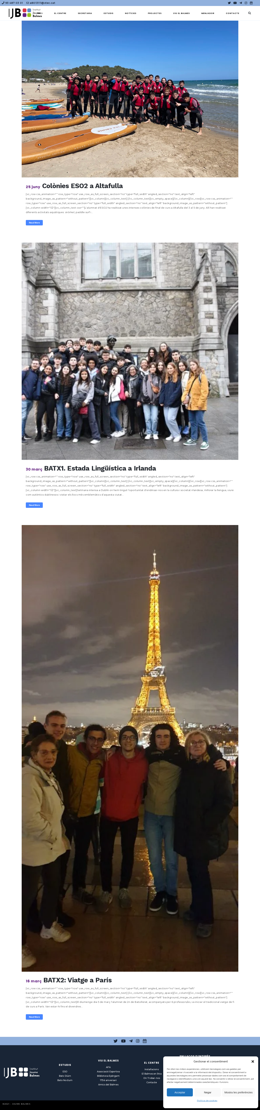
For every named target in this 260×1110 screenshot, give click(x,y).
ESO (65, 1071)
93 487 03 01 (12, 3)
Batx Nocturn (64, 1080)
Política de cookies (207, 1100)
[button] (253, 1061)
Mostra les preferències (238, 1092)
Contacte (151, 1082)
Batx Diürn (65, 1076)
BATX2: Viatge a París (77, 980)
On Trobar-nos (151, 1078)
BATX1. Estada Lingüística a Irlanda (100, 468)
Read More (34, 222)
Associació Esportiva (108, 1071)
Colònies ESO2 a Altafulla (82, 186)
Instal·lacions (152, 1069)
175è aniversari (108, 1080)
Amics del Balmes (108, 1084)
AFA (108, 1067)
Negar (207, 1092)
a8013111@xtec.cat (40, 3)
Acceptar (179, 1092)
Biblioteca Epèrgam (108, 1076)
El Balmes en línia (152, 1073)
